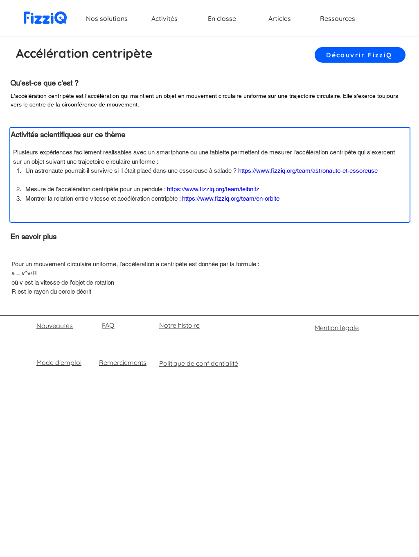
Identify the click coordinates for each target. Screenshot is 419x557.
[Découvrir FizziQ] (360, 55)
